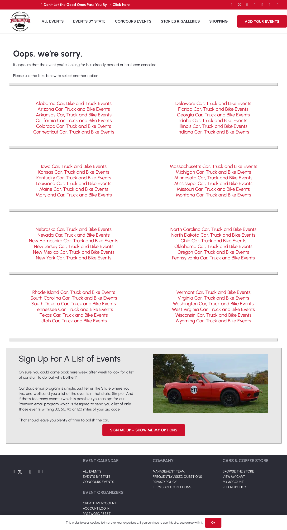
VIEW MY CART (234, 477)
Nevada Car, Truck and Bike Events (74, 235)
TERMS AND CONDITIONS (172, 487)
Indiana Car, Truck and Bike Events (213, 132)
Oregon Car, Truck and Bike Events (213, 252)
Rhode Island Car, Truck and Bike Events (73, 292)
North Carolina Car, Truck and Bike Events (213, 229)
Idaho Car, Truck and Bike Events (213, 120)
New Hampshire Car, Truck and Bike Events (73, 241)
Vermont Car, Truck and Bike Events (213, 292)
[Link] (20, 21)
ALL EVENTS (92, 471)
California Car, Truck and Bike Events (74, 120)
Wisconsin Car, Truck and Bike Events (213, 315)
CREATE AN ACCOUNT (99, 503)
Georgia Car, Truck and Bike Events (213, 115)
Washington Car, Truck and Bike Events (213, 303)
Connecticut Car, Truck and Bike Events (73, 132)
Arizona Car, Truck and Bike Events (74, 109)
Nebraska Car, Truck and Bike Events (74, 229)
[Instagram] (254, 5)
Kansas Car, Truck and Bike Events (73, 172)
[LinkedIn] (262, 5)
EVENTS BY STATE (96, 477)
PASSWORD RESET (97, 514)
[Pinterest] (277, 5)
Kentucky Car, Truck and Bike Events (73, 178)
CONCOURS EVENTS (98, 482)
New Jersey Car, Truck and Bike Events (74, 246)
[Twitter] (239, 5)
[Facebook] (232, 5)
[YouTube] (247, 5)
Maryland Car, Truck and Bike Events (74, 195)
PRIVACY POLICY (165, 482)
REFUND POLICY (234, 487)
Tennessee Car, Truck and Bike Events (73, 309)
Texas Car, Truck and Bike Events (73, 315)
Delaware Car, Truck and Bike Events (213, 103)
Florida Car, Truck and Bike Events (213, 109)
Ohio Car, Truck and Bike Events (213, 241)
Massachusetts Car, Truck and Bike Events (213, 166)
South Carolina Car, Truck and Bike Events (73, 298)
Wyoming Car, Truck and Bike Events (213, 321)
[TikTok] (270, 5)
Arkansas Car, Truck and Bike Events (74, 115)
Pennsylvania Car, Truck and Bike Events (213, 258)
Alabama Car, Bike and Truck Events (74, 103)
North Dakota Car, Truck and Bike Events (213, 235)
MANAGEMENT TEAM (169, 471)
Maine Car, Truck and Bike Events (73, 189)
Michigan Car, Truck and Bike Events (213, 172)
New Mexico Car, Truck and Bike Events (74, 252)
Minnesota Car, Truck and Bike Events (213, 178)
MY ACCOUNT (233, 482)
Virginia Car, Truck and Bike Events (213, 298)
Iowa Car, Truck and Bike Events (74, 166)
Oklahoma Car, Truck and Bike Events (213, 246)
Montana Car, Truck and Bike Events (213, 195)
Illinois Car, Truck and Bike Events (213, 126)
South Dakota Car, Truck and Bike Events (73, 303)
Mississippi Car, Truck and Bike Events (213, 183)
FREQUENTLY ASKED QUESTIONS (177, 477)
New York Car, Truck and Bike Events (73, 258)
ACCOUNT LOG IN (96, 508)
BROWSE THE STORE (238, 471)
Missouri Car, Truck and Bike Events (213, 189)
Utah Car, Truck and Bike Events (74, 321)
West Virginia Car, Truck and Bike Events (213, 309)
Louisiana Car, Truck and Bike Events (73, 183)
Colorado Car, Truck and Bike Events (73, 126)
